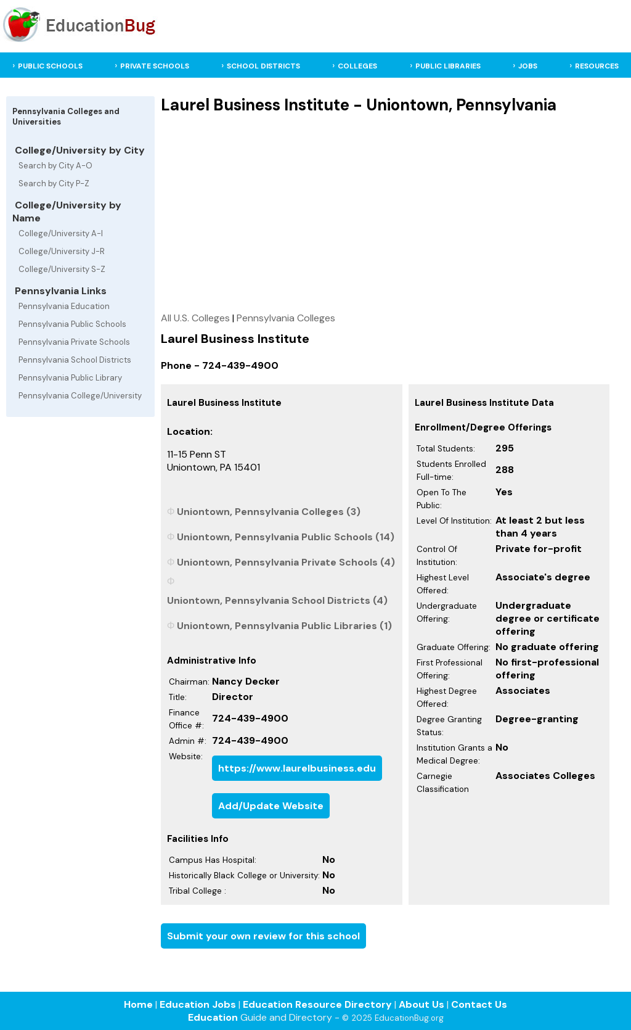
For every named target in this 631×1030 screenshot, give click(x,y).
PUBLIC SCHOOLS (50, 66)
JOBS (527, 66)
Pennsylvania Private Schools (74, 342)
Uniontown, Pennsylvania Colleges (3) (268, 511)
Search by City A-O (55, 165)
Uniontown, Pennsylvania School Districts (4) (277, 600)
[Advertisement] (385, 212)
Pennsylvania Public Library (70, 378)
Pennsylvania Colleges (286, 317)
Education (213, 1017)
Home (138, 1004)
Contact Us (479, 1004)
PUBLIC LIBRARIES (448, 66)
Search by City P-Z (53, 183)
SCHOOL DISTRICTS (263, 66)
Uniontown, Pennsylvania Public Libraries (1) (284, 625)
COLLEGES (357, 66)
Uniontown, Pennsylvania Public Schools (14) (285, 536)
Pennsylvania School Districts (74, 360)
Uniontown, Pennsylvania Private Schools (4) (286, 562)
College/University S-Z (61, 269)
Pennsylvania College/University (80, 395)
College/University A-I (60, 233)
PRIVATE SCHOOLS (154, 66)
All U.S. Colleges (195, 317)
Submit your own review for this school (263, 935)
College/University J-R (61, 251)
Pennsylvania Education (64, 306)
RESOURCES (597, 66)
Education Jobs (198, 1004)
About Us (421, 1004)
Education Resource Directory (317, 1004)
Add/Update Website (271, 805)
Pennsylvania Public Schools (72, 324)
